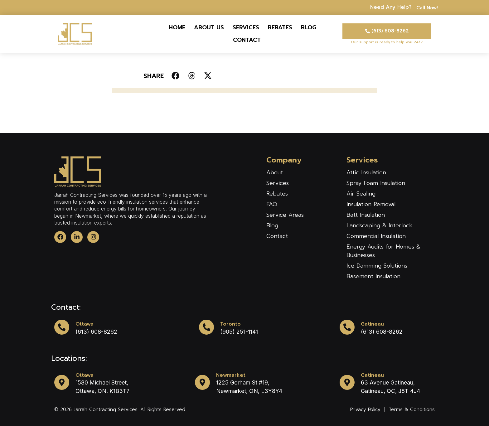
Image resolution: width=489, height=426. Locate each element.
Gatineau (372, 324)
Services (246, 27)
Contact (247, 40)
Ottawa (84, 324)
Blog (308, 27)
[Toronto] (206, 327)
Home (177, 27)
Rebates (280, 27)
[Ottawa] (61, 327)
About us (209, 27)
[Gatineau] (347, 327)
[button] (175, 75)
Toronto (230, 324)
